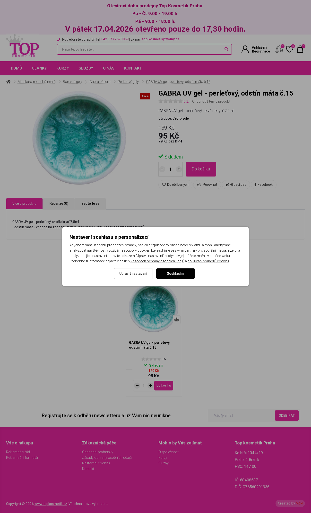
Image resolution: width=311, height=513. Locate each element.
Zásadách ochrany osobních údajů (157, 261)
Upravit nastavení (133, 273)
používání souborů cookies (208, 261)
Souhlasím (175, 273)
